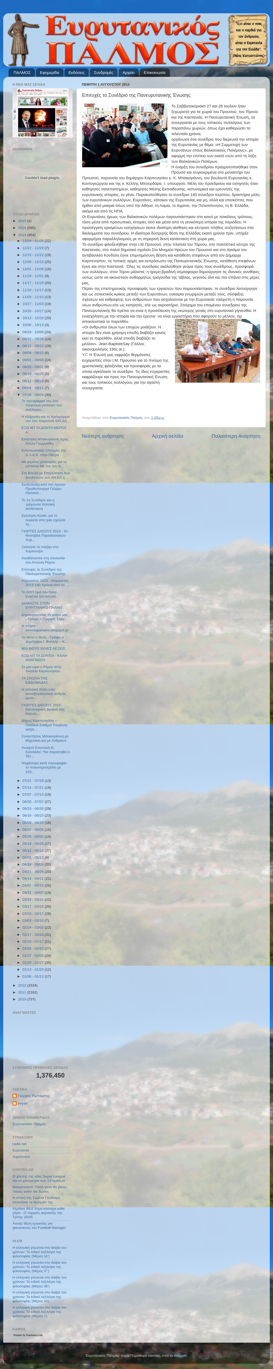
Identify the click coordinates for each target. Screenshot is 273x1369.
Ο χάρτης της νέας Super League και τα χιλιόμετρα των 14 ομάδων (39, 1178)
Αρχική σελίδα (167, 436)
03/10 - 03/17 (33, 914)
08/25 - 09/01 (33, 367)
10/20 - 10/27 (33, 311)
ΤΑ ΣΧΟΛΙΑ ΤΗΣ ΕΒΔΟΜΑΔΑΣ (35, 680)
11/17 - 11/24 (33, 283)
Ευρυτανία (21, 1150)
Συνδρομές (103, 72)
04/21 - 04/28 (33, 872)
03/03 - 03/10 (33, 921)
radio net (20, 1144)
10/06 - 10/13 (33, 325)
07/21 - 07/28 (33, 781)
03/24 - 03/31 (33, 899)
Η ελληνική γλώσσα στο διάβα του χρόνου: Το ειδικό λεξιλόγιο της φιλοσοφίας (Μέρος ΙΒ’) (40, 1281)
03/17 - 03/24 (33, 906)
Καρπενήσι (21, 1157)
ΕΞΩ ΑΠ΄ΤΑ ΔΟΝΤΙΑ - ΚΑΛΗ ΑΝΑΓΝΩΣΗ (44, 658)
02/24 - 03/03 (33, 927)
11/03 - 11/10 (33, 297)
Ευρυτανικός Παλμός (29, 1124)
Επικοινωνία (154, 72)
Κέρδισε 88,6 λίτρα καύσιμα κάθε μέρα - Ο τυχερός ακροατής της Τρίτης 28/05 (39, 1213)
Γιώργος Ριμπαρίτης (34, 1096)
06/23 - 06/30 (33, 809)
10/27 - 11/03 (33, 304)
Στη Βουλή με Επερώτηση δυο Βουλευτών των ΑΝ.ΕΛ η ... (46, 475)
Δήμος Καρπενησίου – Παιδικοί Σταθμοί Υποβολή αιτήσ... (44, 725)
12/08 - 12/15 (33, 262)
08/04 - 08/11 (33, 388)
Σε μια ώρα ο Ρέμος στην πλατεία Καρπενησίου (42, 669)
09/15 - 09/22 (33, 346)
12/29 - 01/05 (33, 241)
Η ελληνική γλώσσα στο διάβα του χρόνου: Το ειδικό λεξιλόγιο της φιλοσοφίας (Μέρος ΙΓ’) (40, 1267)
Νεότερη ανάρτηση (103, 436)
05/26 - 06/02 (33, 836)
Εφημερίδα (49, 72)
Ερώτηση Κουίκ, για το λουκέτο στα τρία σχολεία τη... (43, 520)
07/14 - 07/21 (33, 788)
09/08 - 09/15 (33, 353)
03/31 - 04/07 (33, 893)
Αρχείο (129, 72)
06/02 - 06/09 (33, 830)
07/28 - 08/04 (33, 395)
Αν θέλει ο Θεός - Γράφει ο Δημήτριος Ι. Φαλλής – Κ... (45, 639)
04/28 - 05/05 (33, 864)
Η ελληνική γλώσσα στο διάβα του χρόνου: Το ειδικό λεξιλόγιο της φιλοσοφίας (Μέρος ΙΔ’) (40, 1252)
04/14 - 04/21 (33, 878)
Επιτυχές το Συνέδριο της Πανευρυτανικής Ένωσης (44, 571)
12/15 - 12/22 (33, 255)
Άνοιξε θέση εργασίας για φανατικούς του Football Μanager (39, 1225)
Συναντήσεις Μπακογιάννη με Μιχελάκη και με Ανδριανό (45, 738)
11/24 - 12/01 (33, 276)
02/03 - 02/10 (33, 948)
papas (23, 1103)
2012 (22, 985)
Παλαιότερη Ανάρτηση (235, 436)
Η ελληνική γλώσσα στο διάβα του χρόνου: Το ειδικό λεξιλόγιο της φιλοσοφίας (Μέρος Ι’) (40, 1311)
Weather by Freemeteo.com (28, 1335)
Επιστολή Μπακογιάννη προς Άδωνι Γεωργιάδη (45, 441)
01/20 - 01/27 (33, 963)
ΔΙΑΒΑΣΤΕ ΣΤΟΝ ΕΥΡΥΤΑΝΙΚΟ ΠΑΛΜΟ (42, 605)
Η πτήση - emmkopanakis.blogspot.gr (45, 628)
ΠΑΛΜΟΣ (22, 72)
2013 (22, 235)
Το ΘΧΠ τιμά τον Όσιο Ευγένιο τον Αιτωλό (39, 594)
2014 (22, 228)
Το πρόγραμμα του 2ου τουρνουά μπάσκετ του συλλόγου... (42, 405)
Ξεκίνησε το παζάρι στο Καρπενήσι (40, 549)
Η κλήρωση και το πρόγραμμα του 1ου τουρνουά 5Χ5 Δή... (46, 419)
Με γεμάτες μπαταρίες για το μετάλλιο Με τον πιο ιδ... (44, 464)
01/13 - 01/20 (33, 969)
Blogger (180, 1356)
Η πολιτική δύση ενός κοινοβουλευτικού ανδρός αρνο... (44, 693)
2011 (22, 992)
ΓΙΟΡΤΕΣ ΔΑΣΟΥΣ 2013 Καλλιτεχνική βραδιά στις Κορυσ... (43, 709)
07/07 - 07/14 (33, 794)
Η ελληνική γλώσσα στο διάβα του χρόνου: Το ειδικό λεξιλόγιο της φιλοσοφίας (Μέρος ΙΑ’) (40, 1296)
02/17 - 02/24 (33, 935)
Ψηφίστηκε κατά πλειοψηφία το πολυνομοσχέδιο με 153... (44, 767)
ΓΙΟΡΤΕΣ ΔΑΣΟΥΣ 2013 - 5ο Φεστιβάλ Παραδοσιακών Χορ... (45, 535)
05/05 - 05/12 (33, 857)
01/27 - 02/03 (33, 956)
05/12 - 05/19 (33, 851)
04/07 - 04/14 (33, 885)
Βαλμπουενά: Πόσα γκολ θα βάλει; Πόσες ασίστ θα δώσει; (40, 1189)
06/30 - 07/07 (33, 802)
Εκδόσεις (77, 72)
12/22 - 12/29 (33, 248)
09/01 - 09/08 (33, 360)
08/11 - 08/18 (33, 381)
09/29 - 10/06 (33, 332)
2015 (22, 221)
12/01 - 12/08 (33, 269)
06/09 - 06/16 (33, 823)
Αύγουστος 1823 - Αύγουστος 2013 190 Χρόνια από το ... (45, 583)
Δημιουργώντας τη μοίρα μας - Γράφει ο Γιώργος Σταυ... (45, 617)
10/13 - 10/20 (33, 318)
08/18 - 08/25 (33, 374)
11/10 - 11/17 (33, 290)
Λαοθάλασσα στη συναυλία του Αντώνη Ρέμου (43, 560)
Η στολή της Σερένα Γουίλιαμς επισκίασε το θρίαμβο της (36, 1200)
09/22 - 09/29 (33, 339)
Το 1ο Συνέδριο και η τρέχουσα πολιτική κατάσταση (38, 504)
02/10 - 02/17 (33, 942)
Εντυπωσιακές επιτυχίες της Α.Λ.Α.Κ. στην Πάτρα (44, 452)
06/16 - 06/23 (33, 815)
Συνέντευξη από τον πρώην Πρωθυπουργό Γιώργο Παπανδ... (44, 488)
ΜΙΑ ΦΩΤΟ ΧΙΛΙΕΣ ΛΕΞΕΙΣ (43, 648)
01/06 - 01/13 (33, 976)
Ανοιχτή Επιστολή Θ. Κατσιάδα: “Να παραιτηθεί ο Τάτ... (46, 752)
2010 (22, 999)
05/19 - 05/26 (33, 844)
